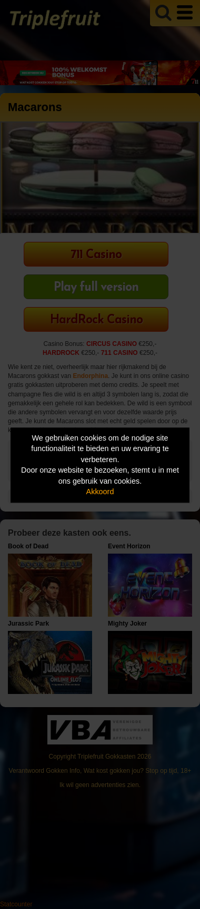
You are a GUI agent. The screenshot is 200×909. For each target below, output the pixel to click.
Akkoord (100, 492)
